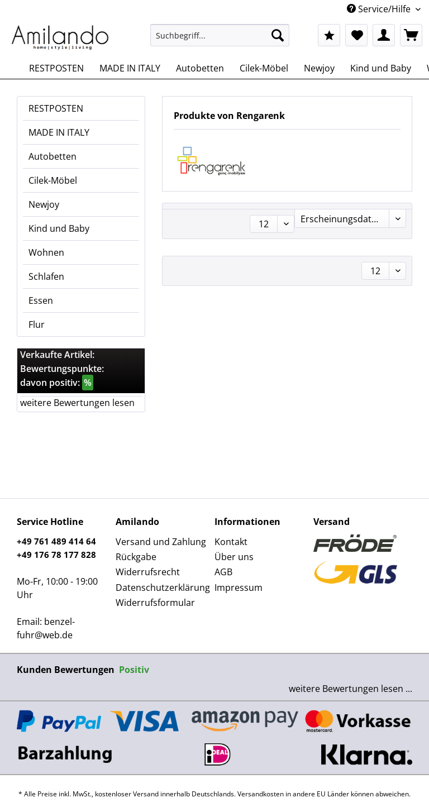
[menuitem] (220, 40)
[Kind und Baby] (380, 68)
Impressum (238, 587)
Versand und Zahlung (161, 542)
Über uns (234, 557)
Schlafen (46, 276)
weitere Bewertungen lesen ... (350, 688)
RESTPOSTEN (55, 108)
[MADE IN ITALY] (130, 68)
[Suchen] (277, 35)
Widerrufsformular (155, 602)
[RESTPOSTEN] (56, 68)
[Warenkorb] (411, 35)
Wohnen (46, 252)
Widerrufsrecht (148, 572)
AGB (223, 572)
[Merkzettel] (356, 35)
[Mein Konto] (384, 35)
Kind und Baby (58, 228)
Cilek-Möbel (52, 180)
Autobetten (52, 156)
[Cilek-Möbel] (264, 68)
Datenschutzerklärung (162, 587)
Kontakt (230, 542)
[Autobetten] (200, 68)
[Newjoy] (319, 68)
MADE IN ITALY (58, 132)
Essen (40, 300)
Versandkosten (260, 794)
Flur (36, 324)
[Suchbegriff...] (220, 35)
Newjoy (43, 204)
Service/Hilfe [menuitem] (380, 9)
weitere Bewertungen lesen (77, 403)
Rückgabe (136, 557)
